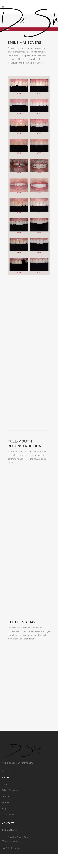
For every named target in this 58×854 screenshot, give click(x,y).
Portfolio (6, 802)
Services (6, 796)
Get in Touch (8, 815)
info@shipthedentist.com (13, 848)
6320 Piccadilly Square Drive (15, 837)
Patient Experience (10, 790)
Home (5, 784)
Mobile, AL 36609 (10, 841)
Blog (4, 808)
